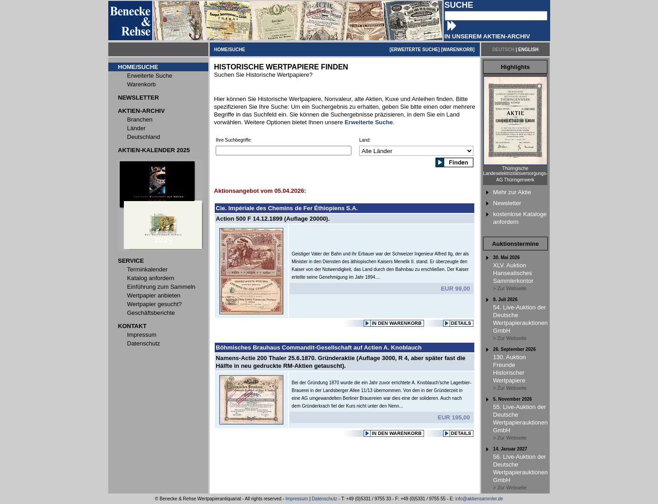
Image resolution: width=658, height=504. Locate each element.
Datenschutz (324, 498)
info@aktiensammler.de (479, 498)
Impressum (297, 498)
